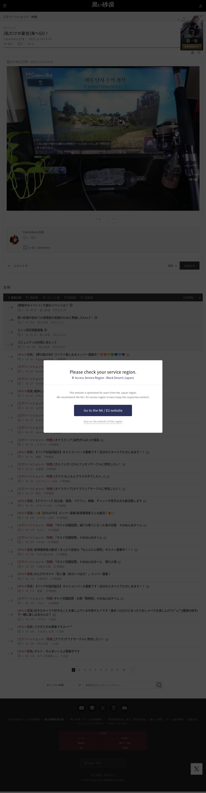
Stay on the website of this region (103, 421)
